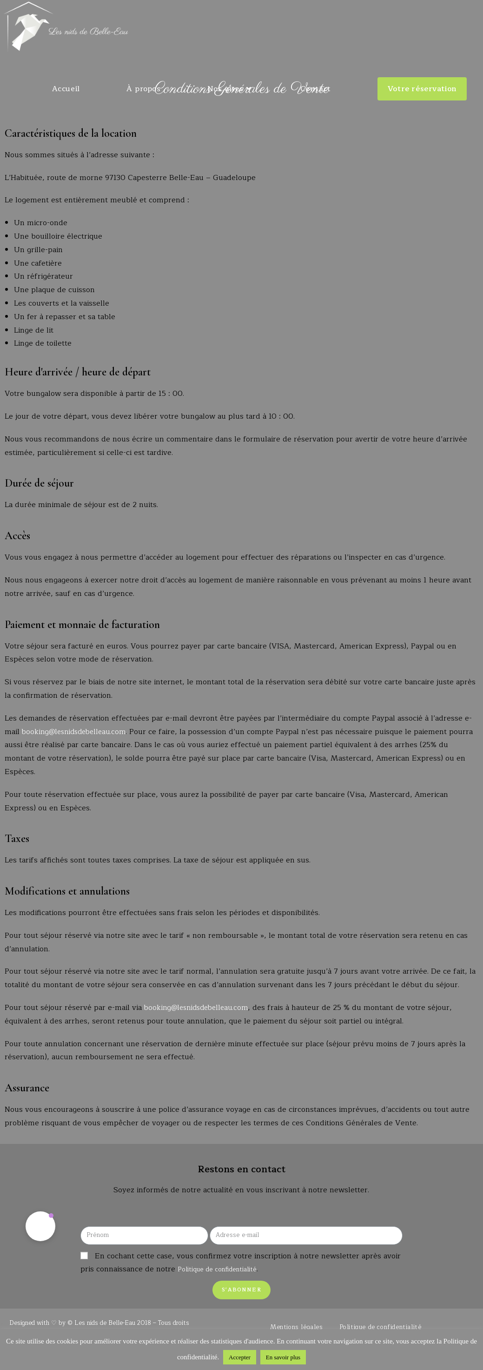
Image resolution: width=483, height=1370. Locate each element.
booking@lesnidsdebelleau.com (77, 732)
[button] (40, 1227)
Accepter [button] (240, 1357)
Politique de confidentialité (225, 1270)
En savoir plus (283, 1357)
